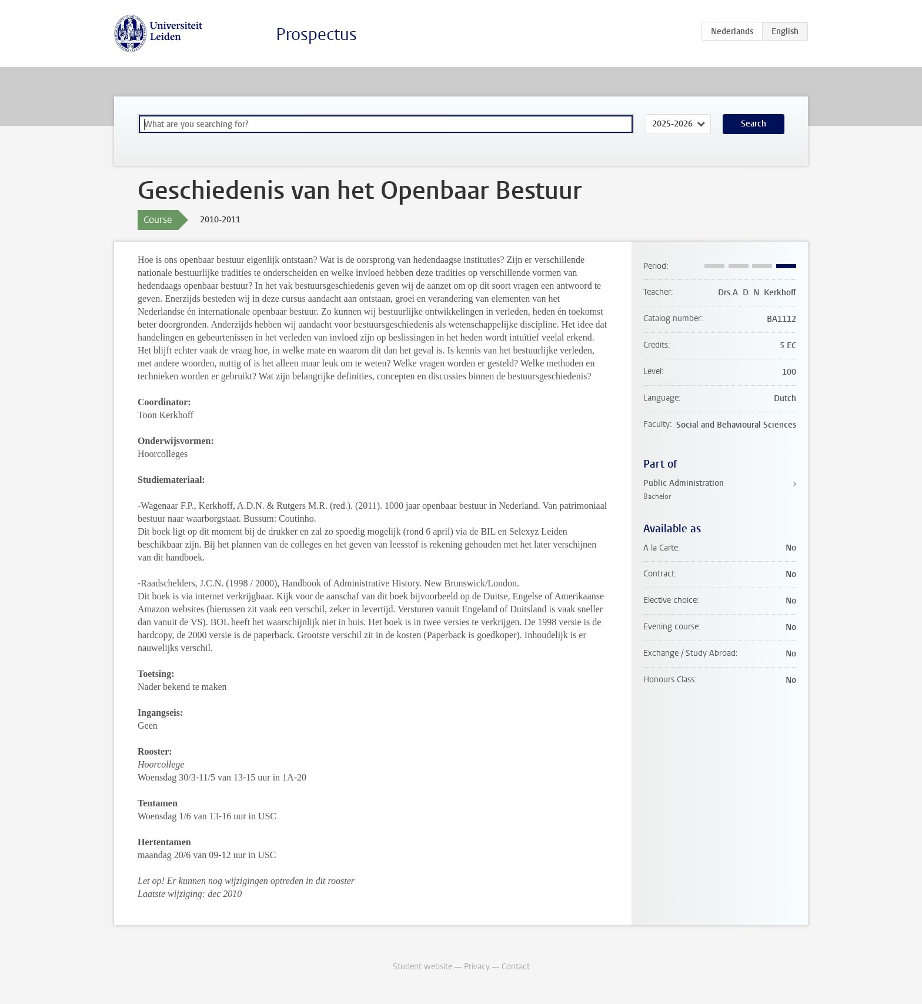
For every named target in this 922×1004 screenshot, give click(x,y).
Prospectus (316, 34)
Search (753, 123)
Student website (422, 966)
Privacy (477, 966)
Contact (516, 966)
